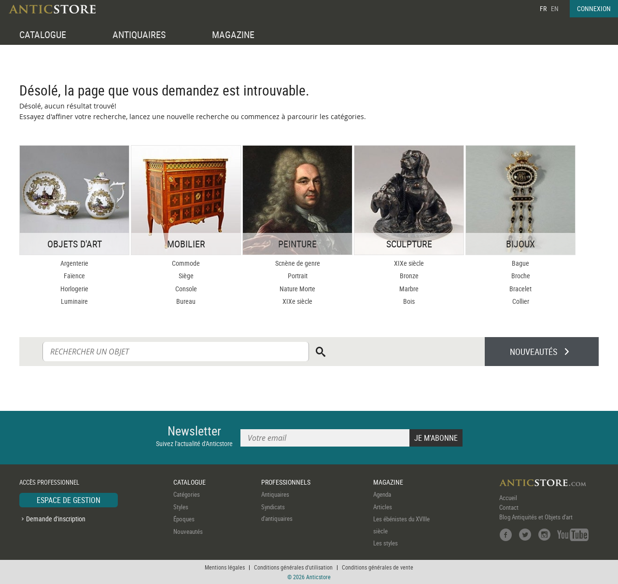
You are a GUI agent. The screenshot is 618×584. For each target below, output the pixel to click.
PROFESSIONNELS (285, 482)
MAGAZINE (233, 34)
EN (555, 8)
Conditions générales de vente (377, 567)
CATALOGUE (42, 34)
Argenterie (74, 263)
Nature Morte (297, 288)
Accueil (508, 497)
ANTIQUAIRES (139, 34)
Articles (382, 507)
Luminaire (74, 301)
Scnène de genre (297, 263)
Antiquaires (275, 494)
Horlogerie (74, 288)
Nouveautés (188, 531)
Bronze (409, 275)
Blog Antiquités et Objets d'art (536, 517)
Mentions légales (225, 567)
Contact (509, 507)
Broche (520, 275)
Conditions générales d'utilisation (293, 567)
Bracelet (520, 288)
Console (186, 288)
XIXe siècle (297, 301)
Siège (186, 275)
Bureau (186, 301)
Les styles (385, 543)
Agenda (382, 494)
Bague (520, 263)
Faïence (74, 275)
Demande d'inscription (55, 518)
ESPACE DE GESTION (68, 500)
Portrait (298, 275)
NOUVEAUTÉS (533, 351)
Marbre (409, 288)
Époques (184, 519)
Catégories (186, 494)
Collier (520, 301)
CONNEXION (594, 8)
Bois (409, 301)
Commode (186, 263)
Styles (180, 507)
